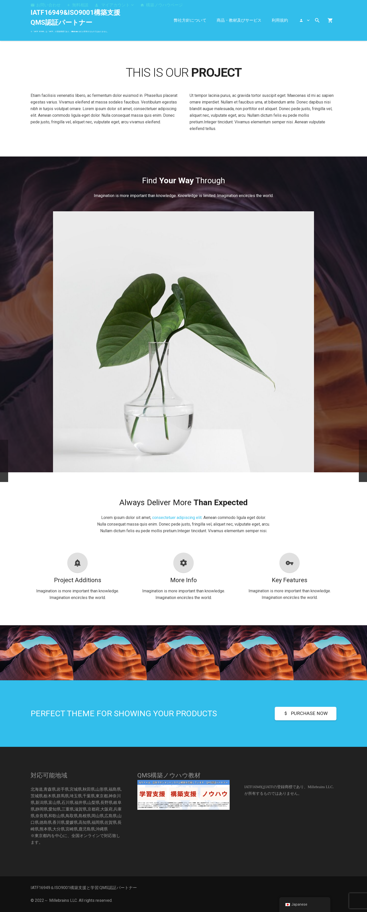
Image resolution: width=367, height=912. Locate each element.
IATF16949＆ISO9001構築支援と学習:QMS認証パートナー (84, 887)
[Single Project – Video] (110, 660)
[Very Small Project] (330, 660)
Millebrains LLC (63, 900)
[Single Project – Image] (36, 660)
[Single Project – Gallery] (257, 660)
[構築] (183, 795)
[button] (114, 5)
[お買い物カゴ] (330, 20)
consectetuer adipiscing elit (177, 517)
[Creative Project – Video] (183, 660)
